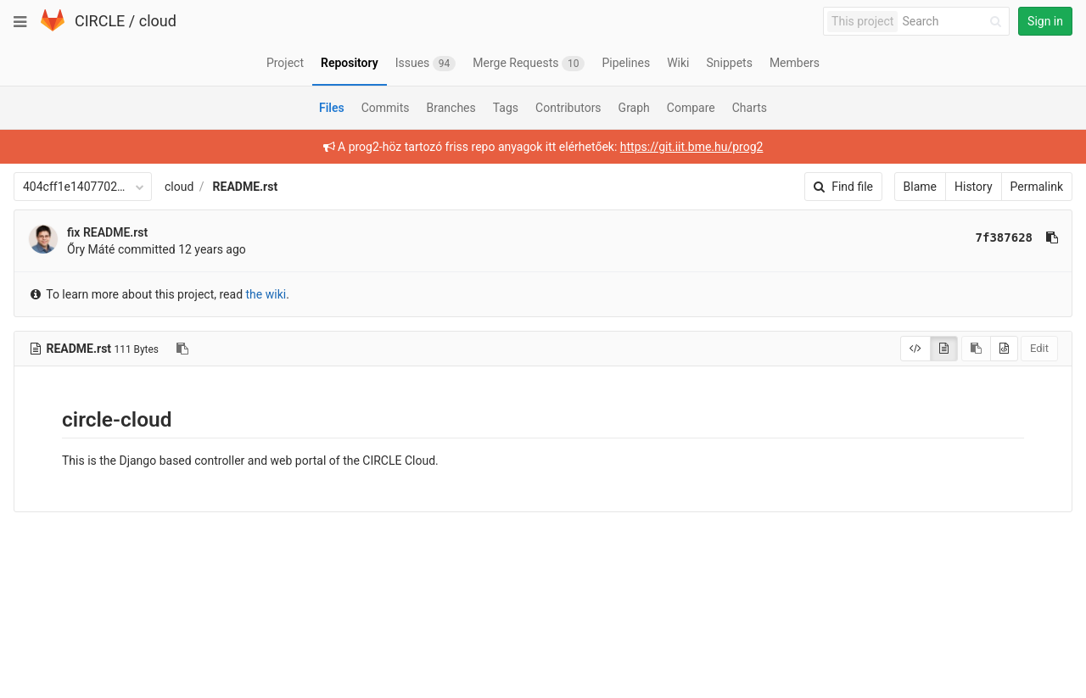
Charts (749, 107)
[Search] (954, 21)
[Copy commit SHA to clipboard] (1052, 237)
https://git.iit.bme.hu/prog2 (692, 147)
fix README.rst (107, 232)
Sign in (1045, 21)
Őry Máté (91, 249)
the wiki (266, 294)
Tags (505, 107)
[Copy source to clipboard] (976, 348)
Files (331, 107)
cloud (157, 21)
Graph (634, 107)
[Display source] (915, 348)
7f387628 (1004, 237)
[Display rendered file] (944, 348)
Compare (691, 107)
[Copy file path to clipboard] (182, 348)
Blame (920, 186)
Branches (451, 107)
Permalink (1036, 186)
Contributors (568, 107)
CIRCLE (100, 21)
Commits (385, 107)
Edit (1039, 348)
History (973, 186)
